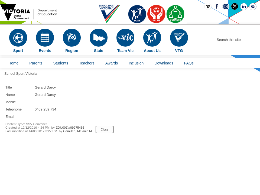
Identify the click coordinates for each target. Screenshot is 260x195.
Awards (111, 63)
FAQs (189, 63)
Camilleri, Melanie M (77, 131)
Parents (35, 63)
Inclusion (136, 63)
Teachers (87, 63)
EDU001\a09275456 (70, 127)
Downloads (163, 63)
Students (60, 63)
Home (13, 63)
